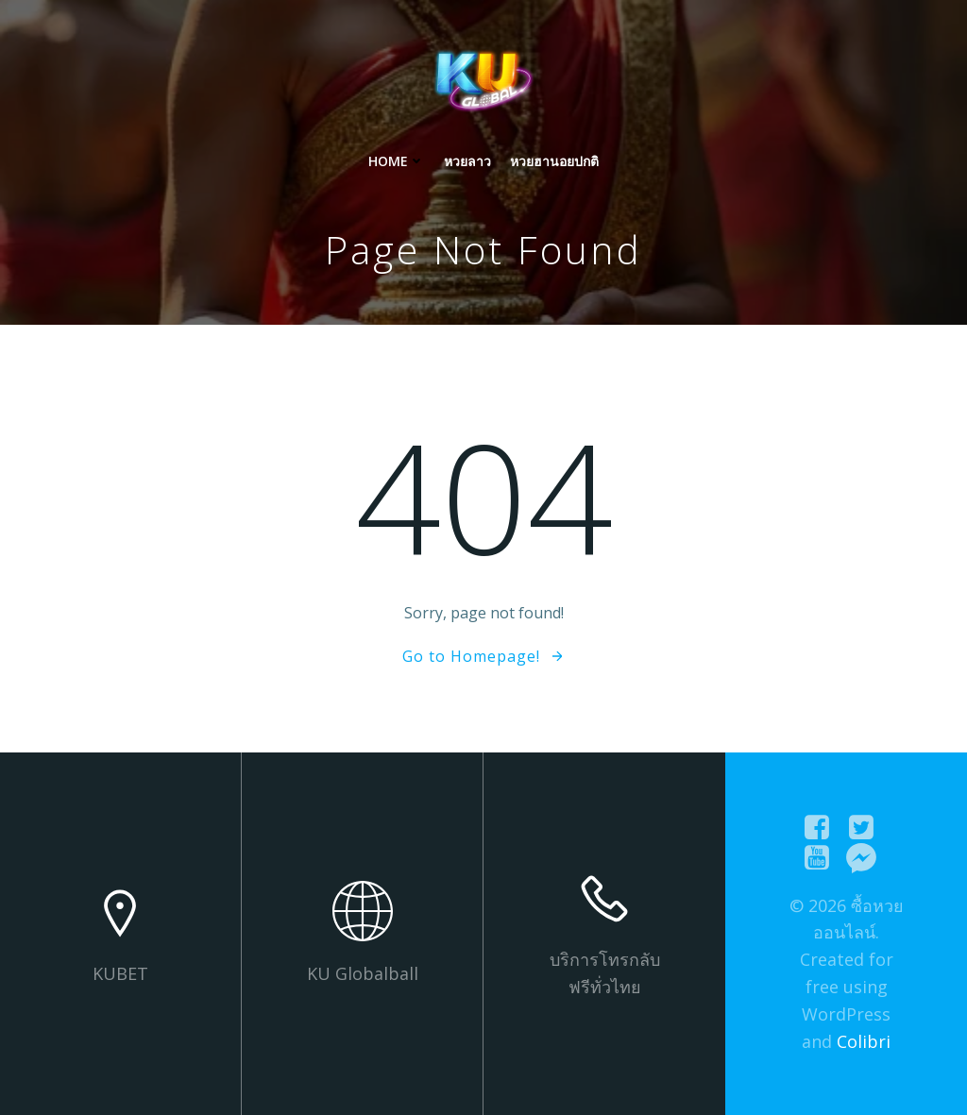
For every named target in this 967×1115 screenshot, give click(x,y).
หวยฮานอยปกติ (554, 161)
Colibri (864, 1041)
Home (396, 161)
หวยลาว (467, 161)
